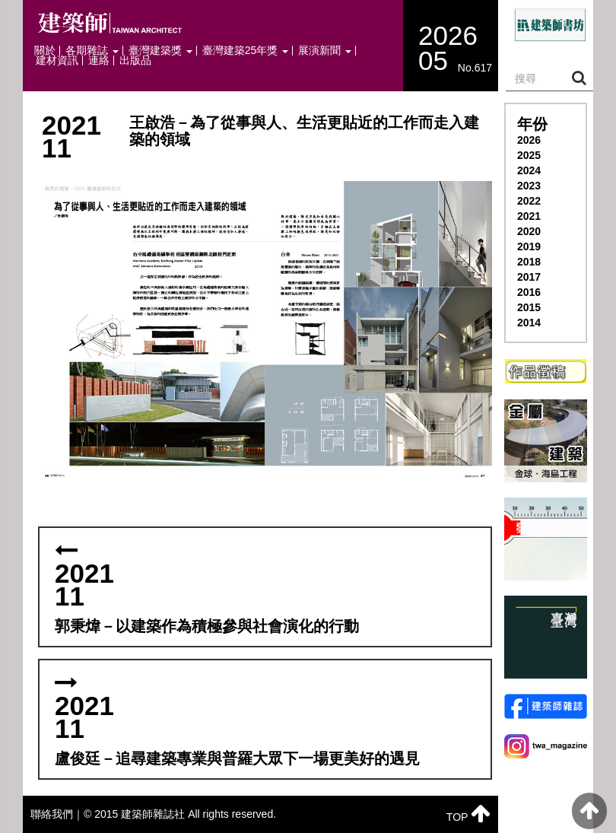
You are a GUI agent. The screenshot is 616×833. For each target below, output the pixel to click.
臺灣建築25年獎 (245, 51)
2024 (529, 170)
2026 (529, 140)
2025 (529, 155)
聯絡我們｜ (57, 814)
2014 (529, 322)
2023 (529, 186)
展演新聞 (324, 51)
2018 (529, 262)
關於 (45, 51)
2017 (529, 277)
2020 (529, 231)
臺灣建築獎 (160, 51)
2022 (529, 201)
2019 (529, 246)
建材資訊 (57, 60)
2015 (529, 307)
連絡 (99, 60)
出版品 (135, 60)
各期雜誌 (92, 51)
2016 (529, 292)
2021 (529, 216)
